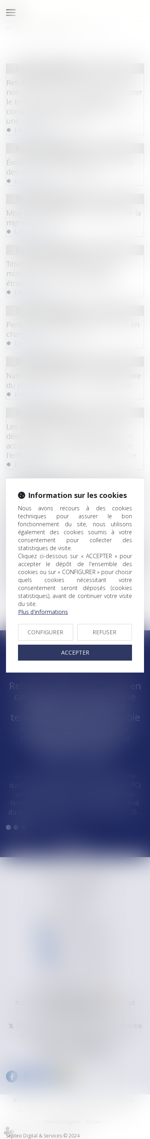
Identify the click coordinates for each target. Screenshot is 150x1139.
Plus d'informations (43, 612)
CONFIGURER (45, 632)
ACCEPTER (75, 652)
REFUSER (104, 632)
